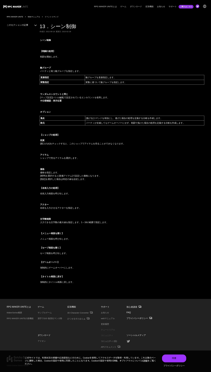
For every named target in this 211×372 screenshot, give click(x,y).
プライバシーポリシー (174, 365)
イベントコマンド (52, 17)
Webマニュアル (34, 17)
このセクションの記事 (22, 25)
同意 (174, 358)
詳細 (145, 360)
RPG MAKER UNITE (15, 17)
